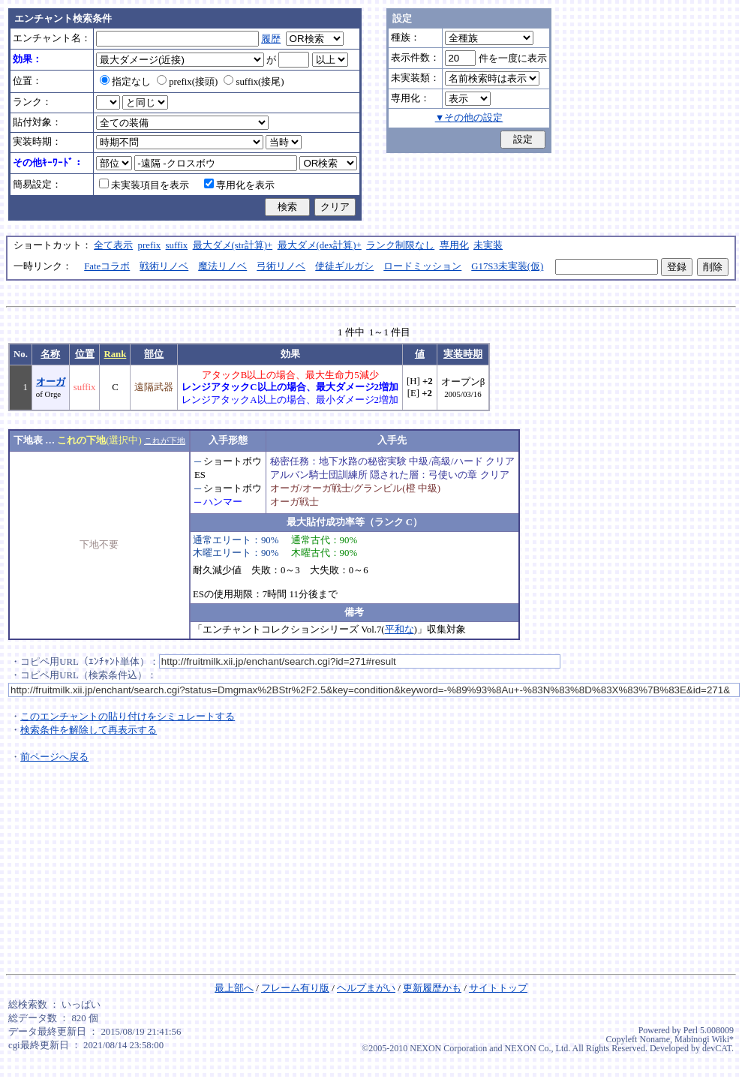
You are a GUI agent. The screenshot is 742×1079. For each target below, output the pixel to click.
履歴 (271, 39)
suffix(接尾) (254, 82)
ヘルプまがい (366, 988)
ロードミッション (422, 266)
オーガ (50, 382)
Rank (115, 354)
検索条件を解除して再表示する (88, 730)
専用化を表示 (239, 185)
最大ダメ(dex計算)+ (320, 245)
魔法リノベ (222, 266)
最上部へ (234, 988)
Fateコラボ (107, 266)
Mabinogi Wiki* (704, 1039)
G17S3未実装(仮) (507, 266)
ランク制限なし (400, 245)
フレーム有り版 (295, 988)
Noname (654, 1039)
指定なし (125, 82)
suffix (177, 245)
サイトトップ (498, 988)
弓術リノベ (281, 266)
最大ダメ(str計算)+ (233, 245)
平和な (399, 629)
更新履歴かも (432, 988)
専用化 (454, 245)
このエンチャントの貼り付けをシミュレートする (127, 716)
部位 (154, 354)
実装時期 (462, 354)
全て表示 (113, 245)
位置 (85, 354)
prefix (149, 245)
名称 (50, 354)
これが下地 (164, 440)
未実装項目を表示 (144, 185)
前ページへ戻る (54, 757)
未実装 (488, 245)
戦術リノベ (164, 266)
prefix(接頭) (187, 82)
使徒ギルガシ (344, 266)
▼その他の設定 (469, 118)
